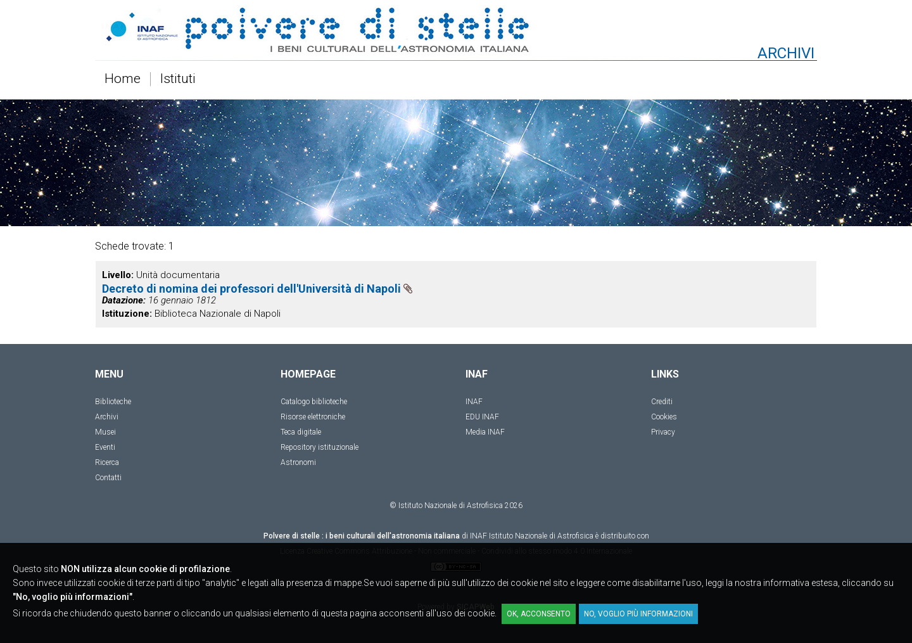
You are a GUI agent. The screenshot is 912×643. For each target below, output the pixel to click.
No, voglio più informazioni (638, 613)
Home (122, 79)
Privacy (663, 432)
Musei (105, 432)
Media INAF (485, 432)
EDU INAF (482, 416)
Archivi (106, 416)
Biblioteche (113, 401)
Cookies (664, 416)
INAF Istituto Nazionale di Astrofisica (531, 536)
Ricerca (107, 462)
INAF (474, 401)
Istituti (178, 79)
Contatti (108, 477)
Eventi (105, 447)
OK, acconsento (539, 613)
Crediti (662, 401)
